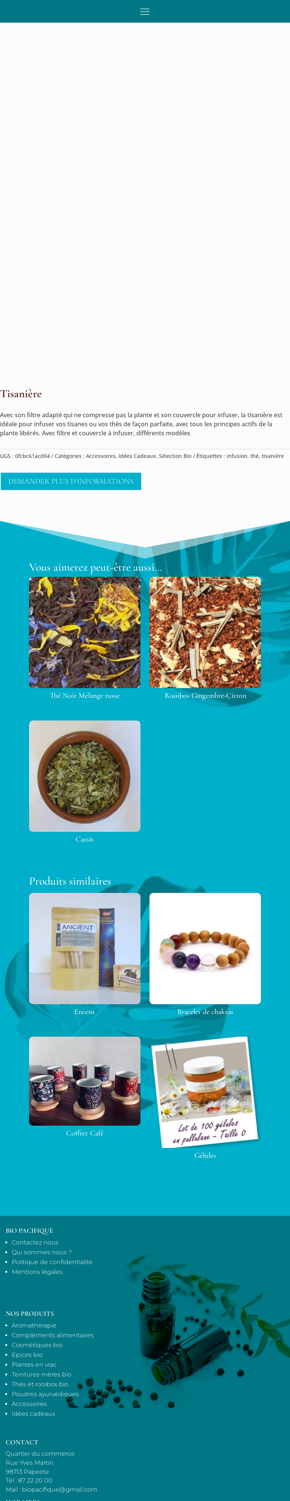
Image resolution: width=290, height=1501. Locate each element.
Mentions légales (37, 1271)
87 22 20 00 (35, 1480)
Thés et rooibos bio (40, 1384)
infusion (237, 455)
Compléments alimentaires (53, 1335)
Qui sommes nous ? (42, 1252)
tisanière (273, 455)
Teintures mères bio (41, 1374)
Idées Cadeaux (137, 455)
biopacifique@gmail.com (59, 1489)
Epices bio (27, 1354)
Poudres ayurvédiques (45, 1394)
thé (254, 455)
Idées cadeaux (33, 1413)
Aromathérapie (34, 1325)
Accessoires (101, 455)
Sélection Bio (175, 455)
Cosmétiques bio (37, 1345)
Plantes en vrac (34, 1364)
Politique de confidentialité (52, 1262)
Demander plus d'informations (71, 481)
